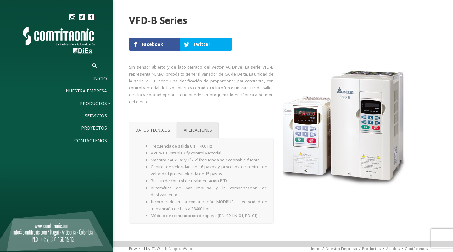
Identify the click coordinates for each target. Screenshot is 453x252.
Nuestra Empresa (341, 248)
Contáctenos (416, 248)
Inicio (316, 248)
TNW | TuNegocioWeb (171, 248)
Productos (371, 248)
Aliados (393, 248)
